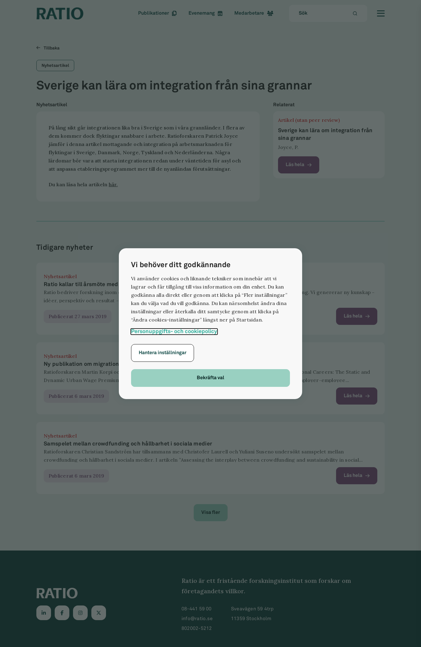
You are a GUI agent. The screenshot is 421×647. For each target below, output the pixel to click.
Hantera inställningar (162, 353)
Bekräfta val (210, 378)
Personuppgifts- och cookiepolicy (174, 331)
